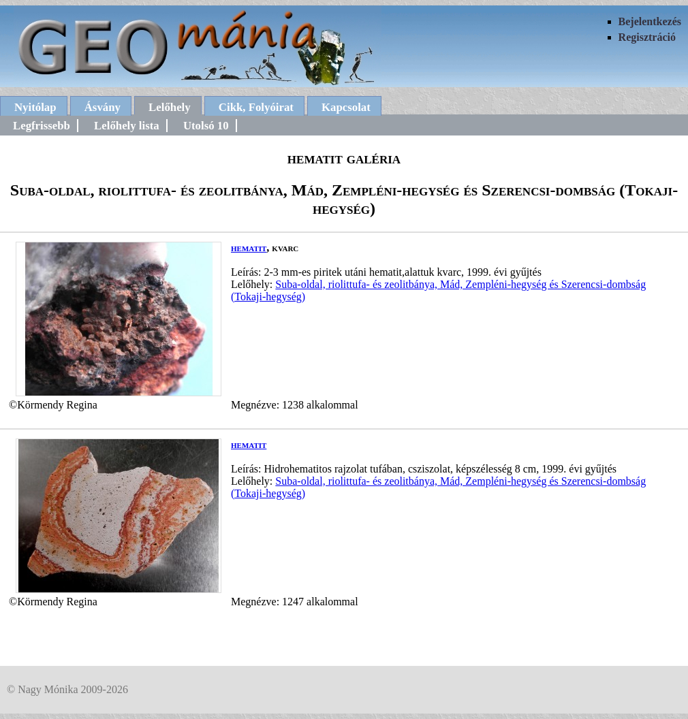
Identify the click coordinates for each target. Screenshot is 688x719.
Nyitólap (35, 107)
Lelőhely (169, 107)
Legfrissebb (41, 125)
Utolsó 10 (206, 125)
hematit (248, 247)
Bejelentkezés (650, 21)
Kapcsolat (346, 107)
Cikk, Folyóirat (256, 107)
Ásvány (102, 107)
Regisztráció (647, 37)
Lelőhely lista (126, 125)
